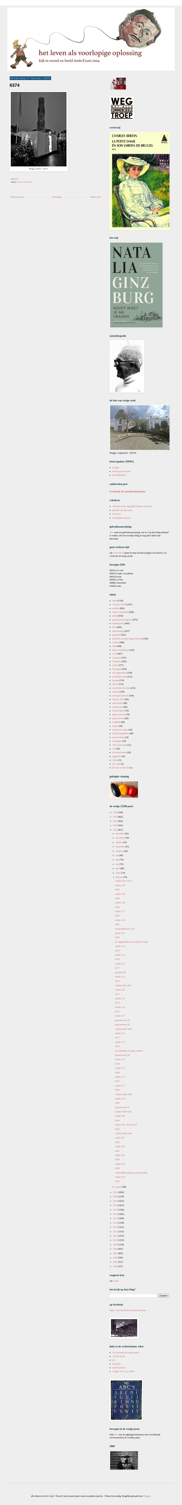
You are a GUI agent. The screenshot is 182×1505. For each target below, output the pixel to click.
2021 (115, 1192)
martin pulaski (118, 1367)
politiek (115, 608)
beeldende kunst (119, 676)
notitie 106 (120, 1146)
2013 (115, 1227)
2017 (115, 1209)
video (114, 760)
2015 (115, 1218)
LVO (114, 653)
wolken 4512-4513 (123, 881)
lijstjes (115, 726)
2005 (115, 1262)
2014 (115, 1222)
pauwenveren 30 (122, 1020)
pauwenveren (118, 718)
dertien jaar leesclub (121, 471)
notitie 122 (120, 963)
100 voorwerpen (119, 745)
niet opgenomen (119, 672)
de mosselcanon (119, 752)
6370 (117, 1046)
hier (116, 1434)
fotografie (116, 661)
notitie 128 (120, 902)
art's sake (116, 764)
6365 (117, 1103)
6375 (117, 994)
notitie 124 (120, 946)
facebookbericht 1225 (124, 929)
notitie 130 (120, 885)
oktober (119, 842)
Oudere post (95, 197)
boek (114, 600)
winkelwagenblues (120, 733)
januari (119, 1187)
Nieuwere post (17, 197)
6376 (117, 981)
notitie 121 (120, 976)
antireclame (117, 703)
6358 (117, 1181)
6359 (117, 1168)
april (118, 868)
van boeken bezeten (121, 688)
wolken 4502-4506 (123, 1094)
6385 (117, 889)
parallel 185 (120, 972)
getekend (116, 634)
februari (119, 877)
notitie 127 (120, 911)
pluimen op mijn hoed (122, 510)
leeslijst (115, 467)
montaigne (117, 741)
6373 (117, 1011)
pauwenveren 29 (122, 1024)
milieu (115, 684)
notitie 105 (120, 1155)
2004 (115, 1266)
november (120, 838)
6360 (117, 1159)
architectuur (117, 707)
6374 (117, 1002)
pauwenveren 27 (122, 1107)
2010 (115, 1240)
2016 (115, 1214)
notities (115, 642)
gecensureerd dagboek (122, 619)
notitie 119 (120, 998)
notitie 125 (120, 933)
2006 (115, 1257)
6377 (117, 968)
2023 (115, 825)
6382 (117, 915)
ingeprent (116, 756)
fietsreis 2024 (118, 699)
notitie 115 (120, 1042)
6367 (117, 1081)
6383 (117, 907)
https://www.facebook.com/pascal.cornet (128, 1310)
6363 (117, 1129)
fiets (114, 627)
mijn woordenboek (120, 650)
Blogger (146, 1496)
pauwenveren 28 (122, 1055)
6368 (117, 1072)
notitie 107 (120, 1137)
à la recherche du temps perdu (125, 1352)
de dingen (116, 669)
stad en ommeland (24, 182)
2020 (115, 1196)
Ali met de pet (118, 1356)
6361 (117, 1151)
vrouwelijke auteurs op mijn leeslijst (131, 1172)
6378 (117, 959)
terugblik (116, 722)
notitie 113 (120, 1068)
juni (118, 859)
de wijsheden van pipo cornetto (129, 1050)
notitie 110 (120, 1098)
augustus (120, 851)
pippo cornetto (118, 714)
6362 (117, 1142)
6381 (117, 924)
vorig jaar (116, 657)
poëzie (115, 665)
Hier (112, 532)
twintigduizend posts (121, 518)
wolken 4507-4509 (123, 1029)
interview (116, 514)
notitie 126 (120, 920)
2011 (115, 1236)
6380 (117, 937)
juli (117, 855)
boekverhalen (118, 710)
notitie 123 (120, 955)
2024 (115, 821)
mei (118, 864)
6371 (117, 1037)
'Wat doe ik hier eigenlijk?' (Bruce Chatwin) (132, 506)
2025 (115, 817)
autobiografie (118, 623)
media (115, 615)
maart (118, 873)
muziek (115, 691)
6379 (117, 950)
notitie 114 (120, 1059)
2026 (115, 812)
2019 (115, 1201)
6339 (117, 1064)
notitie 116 (120, 1033)
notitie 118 (120, 1007)
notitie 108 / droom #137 (126, 1124)
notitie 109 (120, 1116)
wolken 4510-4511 (123, 985)
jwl (113, 1360)
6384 (117, 898)
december (120, 833)
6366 (117, 1090)
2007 (115, 1253)
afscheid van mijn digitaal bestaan (127, 638)
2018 (115, 1205)
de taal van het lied (120, 767)
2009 (115, 1244)
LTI (114, 748)
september (120, 846)
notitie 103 (120, 1177)
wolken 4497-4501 (123, 1111)
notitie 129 (120, 894)
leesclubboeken (119, 475)
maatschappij (118, 631)
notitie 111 (120, 1085)
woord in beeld (119, 604)
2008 (115, 1249)
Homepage (57, 197)
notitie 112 (120, 1077)
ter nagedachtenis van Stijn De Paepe (131, 942)
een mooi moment (120, 695)
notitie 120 (120, 989)
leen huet (116, 1364)
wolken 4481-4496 (123, 1133)
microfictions (118, 737)
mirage (115, 680)
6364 (117, 1120)
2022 (115, 830)
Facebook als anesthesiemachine (127, 491)
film (114, 646)
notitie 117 (120, 1016)
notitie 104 (120, 1164)
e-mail (116, 1281)
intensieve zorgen (120, 729)
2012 (115, 1231)
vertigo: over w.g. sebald (123, 1371)
